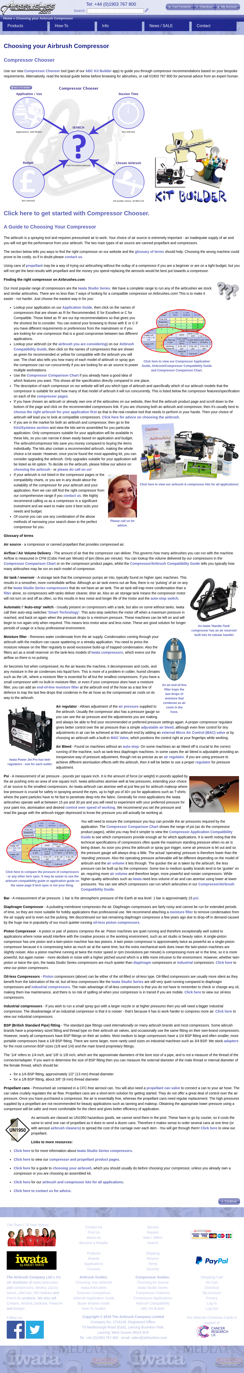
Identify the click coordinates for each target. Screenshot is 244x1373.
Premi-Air (14, 1298)
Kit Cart (212, 1282)
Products (15, 26)
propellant (34, 266)
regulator (203, 762)
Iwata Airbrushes (94, 1288)
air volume (115, 863)
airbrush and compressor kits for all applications (82, 1182)
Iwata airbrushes (45, 1282)
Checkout (211, 1288)
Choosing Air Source (153, 1282)
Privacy (212, 1298)
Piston (48, 976)
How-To (61, 26)
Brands (93, 1258)
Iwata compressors (107, 652)
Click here (224, 963)
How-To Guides (94, 1309)
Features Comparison (94, 1293)
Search (79, 11)
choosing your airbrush (72, 1168)
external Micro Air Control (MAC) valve (193, 733)
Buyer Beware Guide (94, 1303)
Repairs (153, 1232)
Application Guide (77, 307)
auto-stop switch (164, 598)
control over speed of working (90, 807)
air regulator (174, 757)
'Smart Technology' (63, 612)
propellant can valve (163, 1088)
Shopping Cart (212, 1277)
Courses (93, 1269)
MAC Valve (119, 738)
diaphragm (142, 963)
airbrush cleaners (65, 1128)
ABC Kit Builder (98, 71)
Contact (203, 26)
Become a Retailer (93, 1243)
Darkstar (40, 1303)
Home (7, 18)
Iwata (137, 879)
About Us (94, 1238)
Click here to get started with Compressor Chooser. (76, 213)
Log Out (212, 1309)
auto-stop (131, 746)
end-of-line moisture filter (58, 687)
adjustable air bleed (157, 727)
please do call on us (74, 469)
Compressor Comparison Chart (52, 375)
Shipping (153, 1253)
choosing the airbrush (32, 469)
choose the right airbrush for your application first (55, 412)
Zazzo (53, 1288)
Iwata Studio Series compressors (40, 588)
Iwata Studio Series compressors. (105, 1151)
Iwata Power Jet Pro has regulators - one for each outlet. (30, 759)
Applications (93, 1264)
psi (195, 898)
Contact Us (93, 1227)
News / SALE (161, 26)
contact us (73, 257)
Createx (13, 1303)
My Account (212, 1293)
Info (105, 26)
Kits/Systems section (31, 428)
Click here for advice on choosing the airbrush (140, 417)
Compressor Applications (152, 1298)
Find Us (94, 1232)
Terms (152, 1264)
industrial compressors (50, 987)
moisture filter (181, 912)
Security (152, 1269)
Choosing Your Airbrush (93, 1282)
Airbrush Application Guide (93, 1298)
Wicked (26, 1303)
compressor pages (52, 396)
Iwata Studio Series (94, 288)
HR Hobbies (42, 1293)
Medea (40, 1288)
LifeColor (24, 1293)
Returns (153, 1258)
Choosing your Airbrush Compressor (44, 18)
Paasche (55, 1303)
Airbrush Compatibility (153, 1303)
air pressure (128, 706)
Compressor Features (153, 1293)
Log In (212, 1303)
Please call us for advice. (122, 521)
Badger (18, 1309)
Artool (11, 1293)
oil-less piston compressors (116, 922)
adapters (231, 1041)
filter (7, 593)
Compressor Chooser (42, 71)
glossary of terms (149, 252)
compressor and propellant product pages (84, 1159)
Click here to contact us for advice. (42, 1191)
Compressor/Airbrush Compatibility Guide (165, 564)
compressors (23, 1288)
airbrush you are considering (83, 344)
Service (153, 1227)
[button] (180, 7)
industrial (185, 963)
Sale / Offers (153, 1238)
